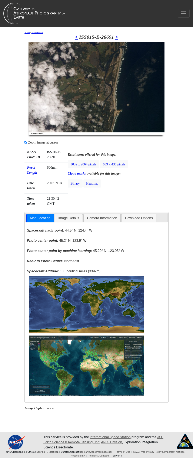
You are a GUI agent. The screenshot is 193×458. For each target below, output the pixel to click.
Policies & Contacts (99, 455)
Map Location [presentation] (40, 218)
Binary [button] (75, 183)
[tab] (40, 218)
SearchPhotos (37, 32)
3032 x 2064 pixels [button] (83, 164)
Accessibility (78, 455)
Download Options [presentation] (139, 218)
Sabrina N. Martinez (47, 451)
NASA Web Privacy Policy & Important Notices (159, 451)
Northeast (53, 261)
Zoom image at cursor (41, 142)
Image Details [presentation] (68, 218)
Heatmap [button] (92, 183)
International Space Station (110, 437)
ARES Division (111, 442)
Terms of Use (122, 451)
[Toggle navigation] (184, 13)
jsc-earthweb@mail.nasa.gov (96, 451)
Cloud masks (77, 173)
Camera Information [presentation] (102, 218)
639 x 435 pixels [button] (114, 164)
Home (27, 32)
